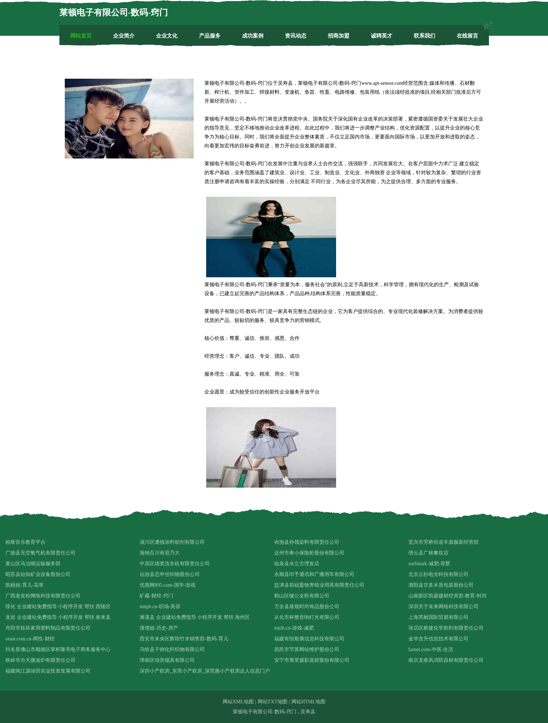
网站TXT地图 (272, 701)
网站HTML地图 (308, 701)
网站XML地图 (238, 701)
